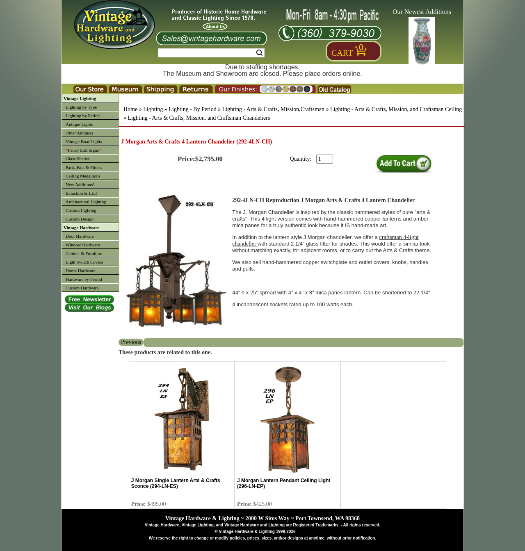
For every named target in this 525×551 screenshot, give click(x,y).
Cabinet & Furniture (84, 253)
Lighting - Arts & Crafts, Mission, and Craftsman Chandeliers (199, 118)
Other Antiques (79, 132)
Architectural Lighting (86, 201)
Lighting (153, 109)
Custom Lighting (81, 210)
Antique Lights (79, 124)
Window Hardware (83, 244)
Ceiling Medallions (83, 175)
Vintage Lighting (80, 98)
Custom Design (80, 218)
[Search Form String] (211, 52)
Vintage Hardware (81, 227)
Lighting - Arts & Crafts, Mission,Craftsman (273, 109)
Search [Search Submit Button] (259, 52)
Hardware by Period (84, 279)
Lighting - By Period (192, 109)
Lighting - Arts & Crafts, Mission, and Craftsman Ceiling (396, 109)
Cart (342, 52)
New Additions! (80, 184)
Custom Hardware (82, 287)
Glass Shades (77, 158)
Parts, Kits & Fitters (84, 167)
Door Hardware (80, 236)
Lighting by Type (81, 107)
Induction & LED (82, 193)
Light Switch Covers (84, 262)
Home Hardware (81, 270)
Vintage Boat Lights (84, 141)
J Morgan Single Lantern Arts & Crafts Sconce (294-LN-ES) (175, 483)
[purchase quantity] (324, 159)
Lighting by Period (83, 115)
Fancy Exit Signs (83, 150)
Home (130, 109)
